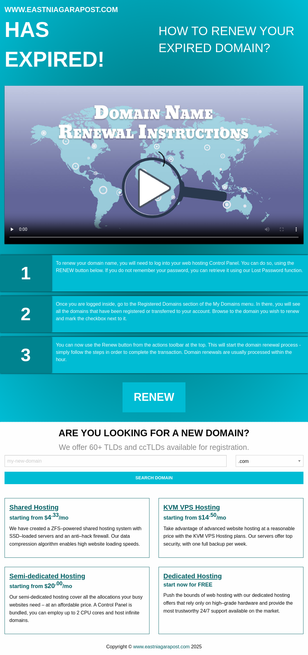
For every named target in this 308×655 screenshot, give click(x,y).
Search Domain (153, 477)
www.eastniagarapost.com (161, 646)
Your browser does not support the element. (154, 165)
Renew (154, 397)
